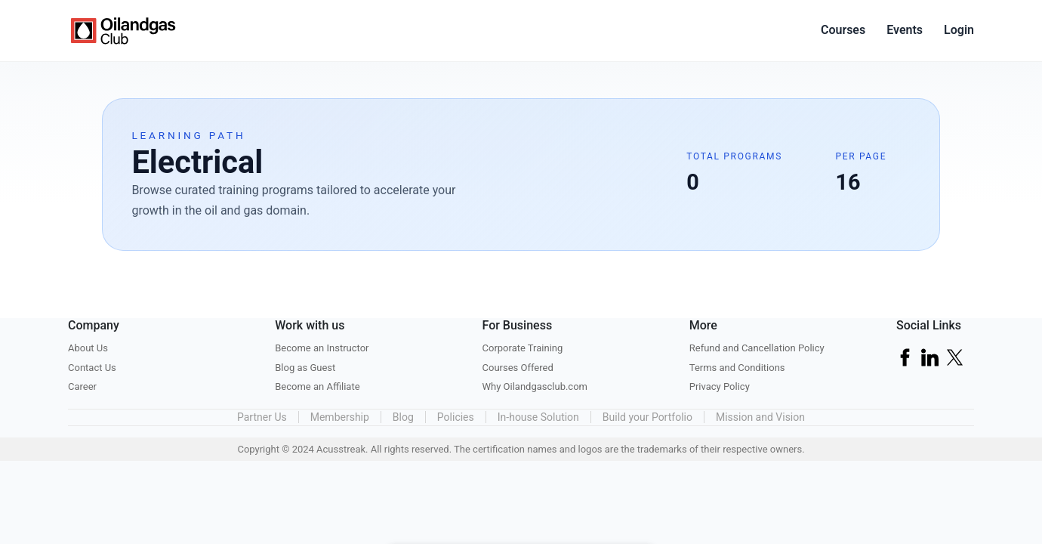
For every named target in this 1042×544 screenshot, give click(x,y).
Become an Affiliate (317, 386)
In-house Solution (538, 417)
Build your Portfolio (647, 417)
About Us (88, 348)
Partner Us (262, 417)
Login (959, 30)
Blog (403, 417)
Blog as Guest (305, 367)
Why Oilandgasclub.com (534, 386)
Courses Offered (517, 367)
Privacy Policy (719, 386)
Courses (843, 30)
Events (904, 30)
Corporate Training (522, 348)
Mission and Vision (760, 417)
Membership (339, 417)
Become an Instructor (321, 348)
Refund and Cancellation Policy (757, 348)
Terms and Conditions (737, 367)
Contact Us (92, 367)
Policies (455, 417)
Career (82, 386)
